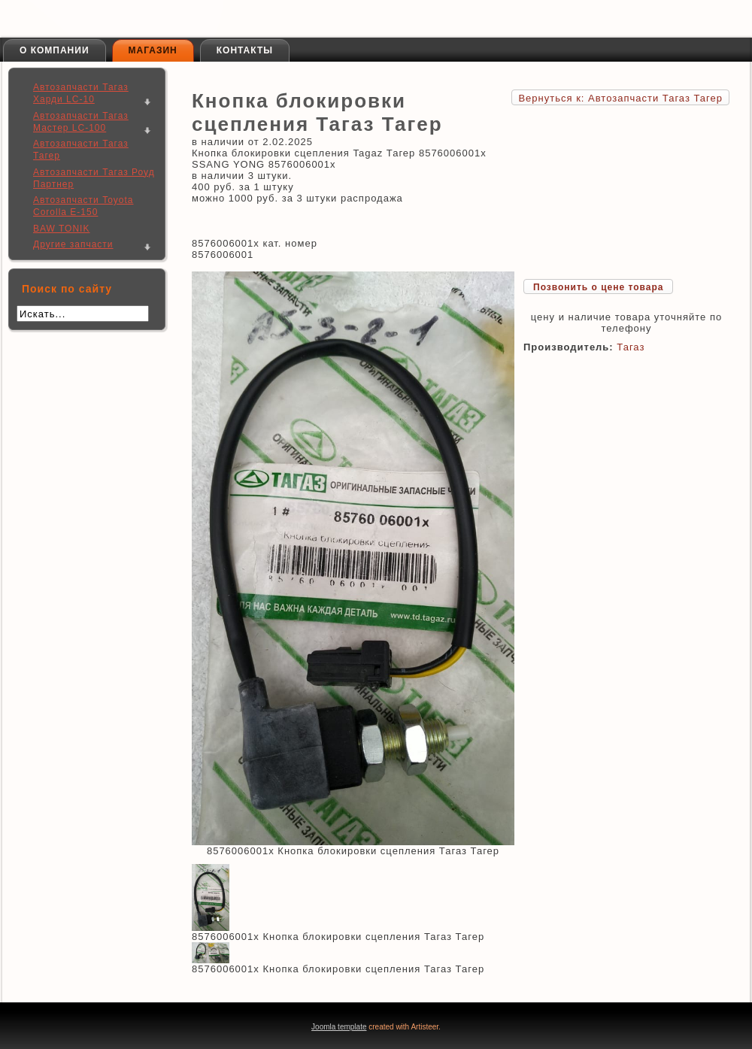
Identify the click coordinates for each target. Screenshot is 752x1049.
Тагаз (630, 347)
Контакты (245, 50)
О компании (54, 50)
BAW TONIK (61, 228)
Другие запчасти (73, 244)
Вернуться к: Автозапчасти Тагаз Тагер (620, 98)
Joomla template (338, 1027)
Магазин (153, 50)
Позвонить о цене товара (598, 287)
